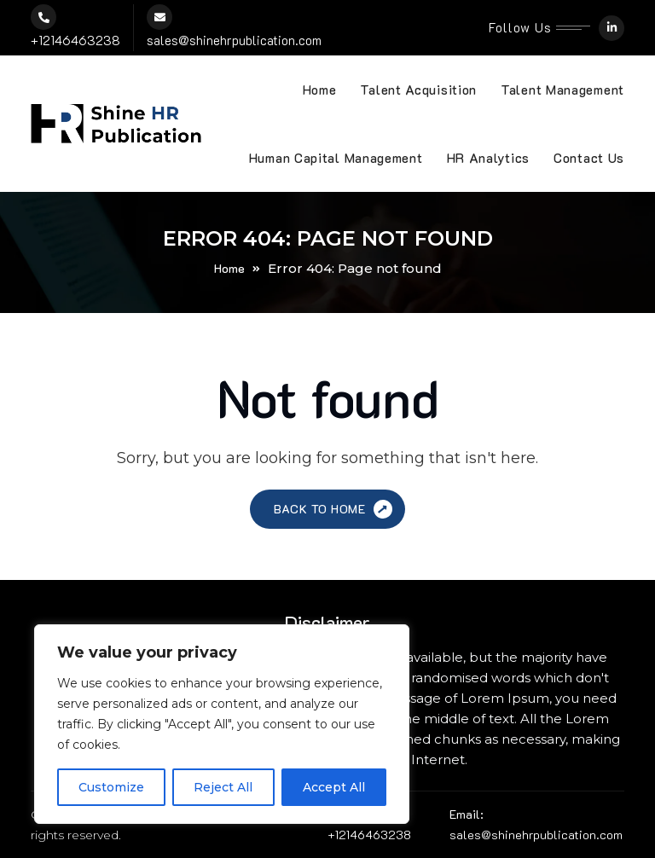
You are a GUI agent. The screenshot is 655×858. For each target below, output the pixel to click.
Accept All (334, 787)
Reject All (223, 787)
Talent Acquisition (418, 89)
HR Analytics (488, 157)
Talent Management (562, 89)
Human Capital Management (336, 157)
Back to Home (335, 509)
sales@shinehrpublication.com (234, 40)
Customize (111, 787)
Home (320, 89)
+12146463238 (75, 40)
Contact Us (589, 157)
